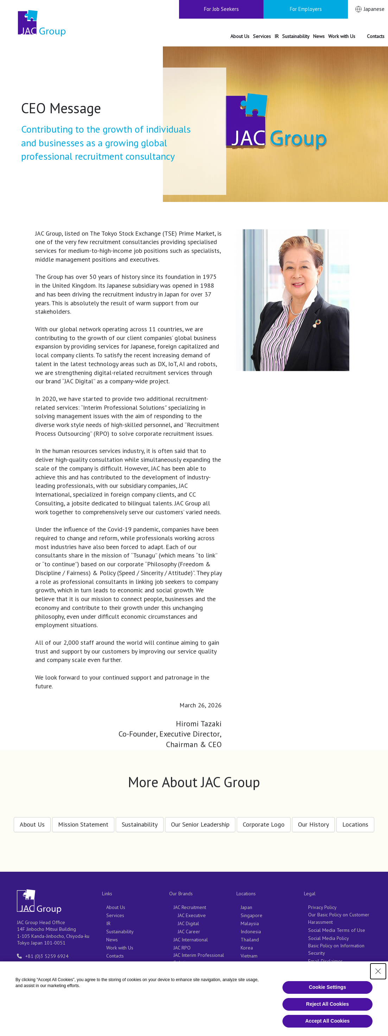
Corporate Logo (264, 820)
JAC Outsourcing (189, 978)
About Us (32, 820)
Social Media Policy (328, 938)
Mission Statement (83, 820)
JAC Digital (188, 923)
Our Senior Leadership (200, 820)
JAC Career (189, 931)
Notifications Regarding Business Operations (332, 972)
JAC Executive (192, 915)
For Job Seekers (221, 9)
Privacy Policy (322, 907)
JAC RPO (182, 948)
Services (115, 915)
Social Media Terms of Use (336, 930)
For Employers (306, 9)
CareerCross (186, 970)
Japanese (374, 9)
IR (108, 923)
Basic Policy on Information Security (336, 949)
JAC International (190, 939)
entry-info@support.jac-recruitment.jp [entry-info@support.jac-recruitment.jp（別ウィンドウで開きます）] (46, 967)
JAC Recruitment (189, 907)
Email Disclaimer (325, 961)
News (112, 939)
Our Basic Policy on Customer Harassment (338, 918)
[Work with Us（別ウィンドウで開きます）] (345, 36)
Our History (313, 820)
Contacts (115, 956)
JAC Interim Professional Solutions (198, 959)
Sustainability (140, 820)
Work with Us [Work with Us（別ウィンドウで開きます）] (119, 948)
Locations (355, 820)
